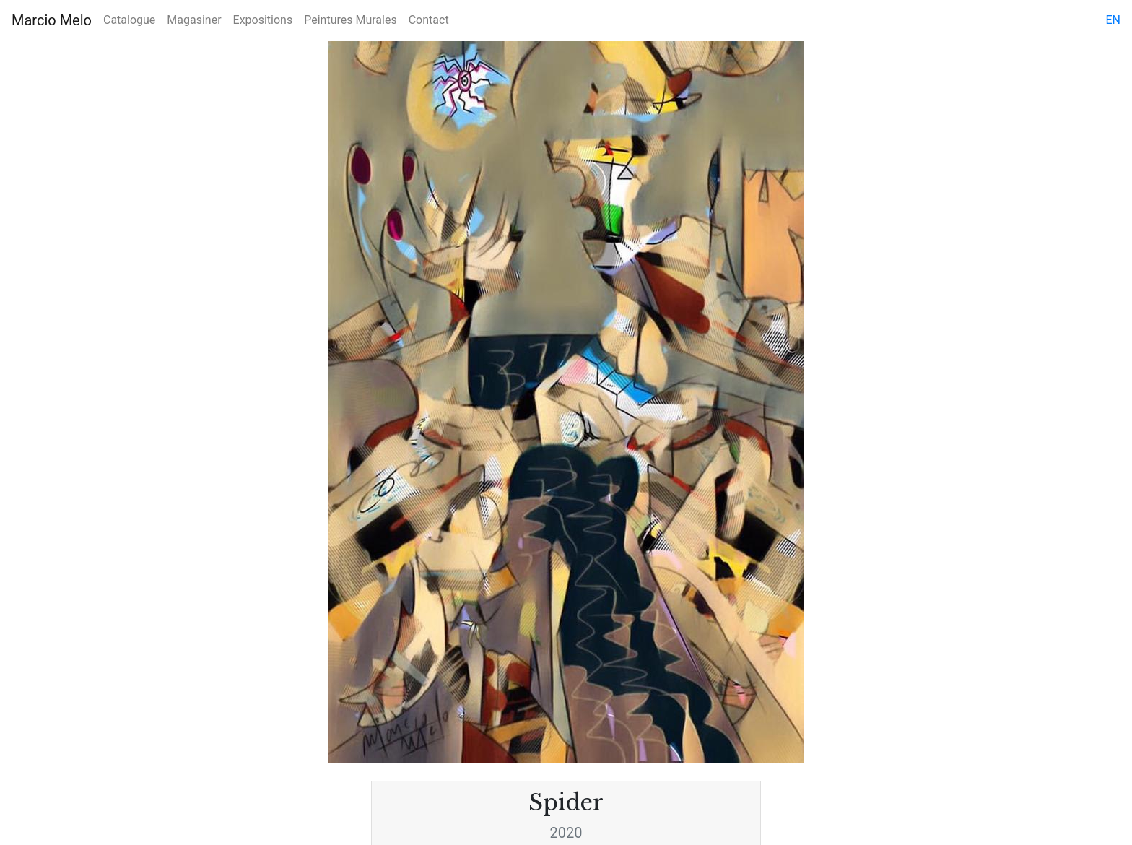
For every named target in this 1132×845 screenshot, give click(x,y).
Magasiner (194, 20)
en (1112, 20)
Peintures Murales (350, 20)
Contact (429, 20)
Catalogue (129, 20)
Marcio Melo (52, 20)
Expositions (263, 20)
